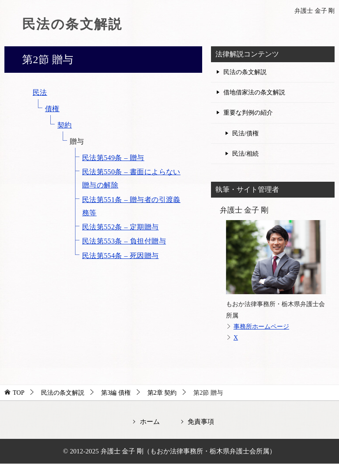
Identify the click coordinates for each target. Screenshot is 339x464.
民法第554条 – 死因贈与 (120, 255)
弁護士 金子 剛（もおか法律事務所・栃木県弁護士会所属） (188, 451)
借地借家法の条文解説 (254, 92)
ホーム (150, 421)
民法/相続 (245, 153)
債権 (52, 108)
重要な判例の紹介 (248, 112)
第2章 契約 (162, 392)
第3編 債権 (116, 392)
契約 (64, 125)
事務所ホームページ (261, 326)
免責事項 (201, 421)
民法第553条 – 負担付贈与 (124, 241)
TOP (18, 392)
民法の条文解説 (72, 24)
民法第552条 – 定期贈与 (120, 227)
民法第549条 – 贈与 (113, 157)
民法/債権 (245, 133)
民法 (40, 92)
